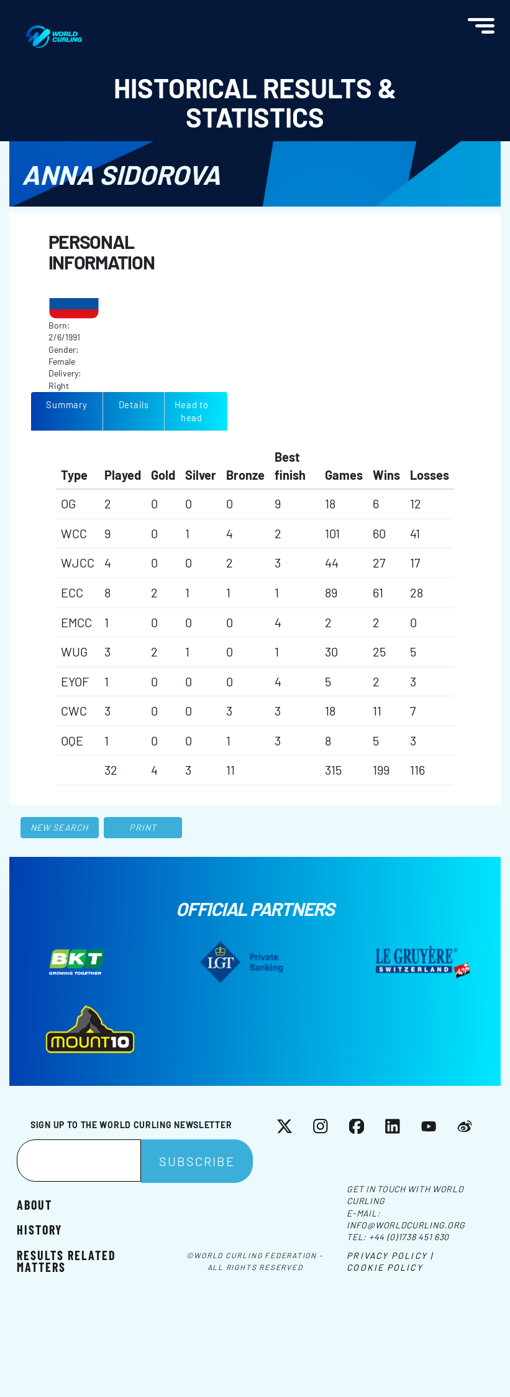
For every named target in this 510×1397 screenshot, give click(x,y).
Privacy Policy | (390, 1255)
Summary (66, 404)
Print (143, 827)
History (39, 1229)
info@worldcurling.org (406, 1225)
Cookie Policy (384, 1267)
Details (134, 404)
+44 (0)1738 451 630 (409, 1236)
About (34, 1204)
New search (59, 827)
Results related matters (66, 1261)
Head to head (192, 411)
